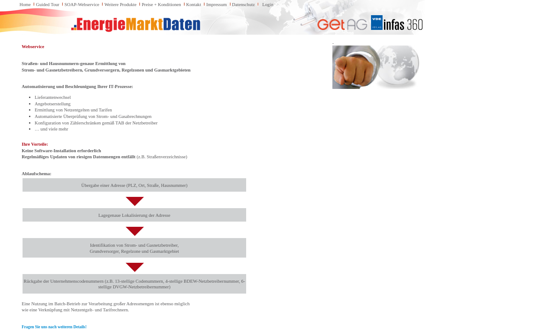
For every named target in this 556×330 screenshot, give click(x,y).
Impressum (216, 4)
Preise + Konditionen (161, 4)
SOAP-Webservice (82, 4)
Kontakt (193, 4)
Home (25, 4)
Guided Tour (47, 4)
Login (267, 4)
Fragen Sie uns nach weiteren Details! (54, 327)
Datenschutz (243, 4)
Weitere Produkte (120, 4)
